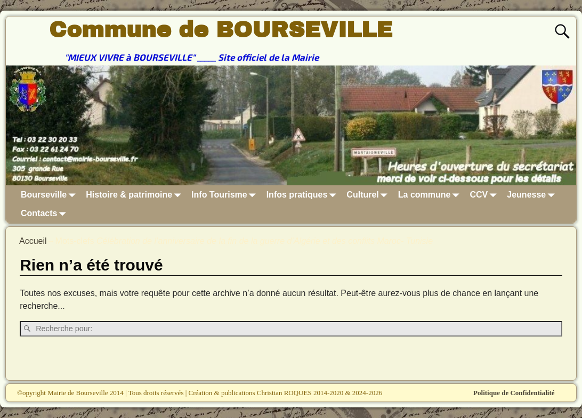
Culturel (368, 194)
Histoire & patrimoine (135, 194)
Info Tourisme (225, 194)
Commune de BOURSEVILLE (220, 30)
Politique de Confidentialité (513, 393)
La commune (431, 194)
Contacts (45, 213)
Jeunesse (533, 194)
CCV (485, 194)
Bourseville (50, 194)
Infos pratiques (303, 194)
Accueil (33, 240)
